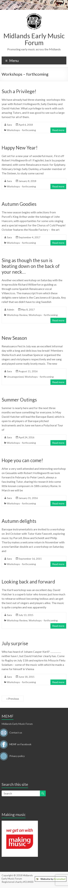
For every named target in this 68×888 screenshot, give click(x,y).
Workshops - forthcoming (21, 130)
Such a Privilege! (19, 91)
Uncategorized (15, 376)
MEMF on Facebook (20, 744)
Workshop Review (17, 314)
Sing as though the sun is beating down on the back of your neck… (31, 266)
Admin (10, 309)
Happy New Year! (20, 148)
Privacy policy (17, 755)
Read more (58, 130)
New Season (14, 338)
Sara (9, 124)
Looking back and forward (28, 582)
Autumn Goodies (19, 204)
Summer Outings (19, 400)
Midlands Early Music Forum (34, 39)
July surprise (15, 643)
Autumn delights (19, 521)
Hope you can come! (22, 460)
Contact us (15, 732)
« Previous (12, 698)
